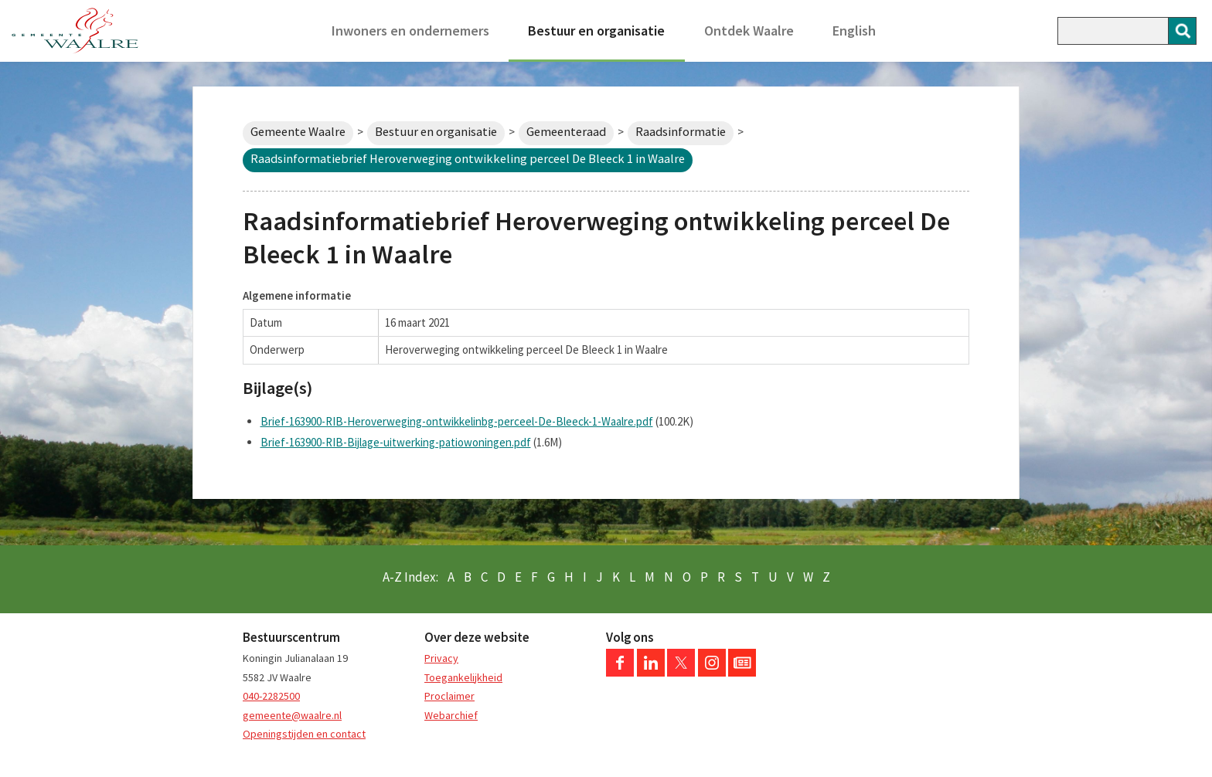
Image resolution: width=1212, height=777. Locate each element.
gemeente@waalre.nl (292, 715)
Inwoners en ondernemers (410, 30)
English (854, 30)
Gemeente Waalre (298, 132)
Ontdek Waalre (749, 30)
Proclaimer (449, 696)
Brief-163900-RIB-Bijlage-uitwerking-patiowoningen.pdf (395, 442)
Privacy (441, 658)
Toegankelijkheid (463, 677)
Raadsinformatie (680, 132)
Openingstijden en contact (304, 734)
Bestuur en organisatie (596, 30)
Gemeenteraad (566, 132)
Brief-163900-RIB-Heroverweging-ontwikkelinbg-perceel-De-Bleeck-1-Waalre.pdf (456, 421)
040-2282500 (271, 696)
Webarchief (451, 715)
